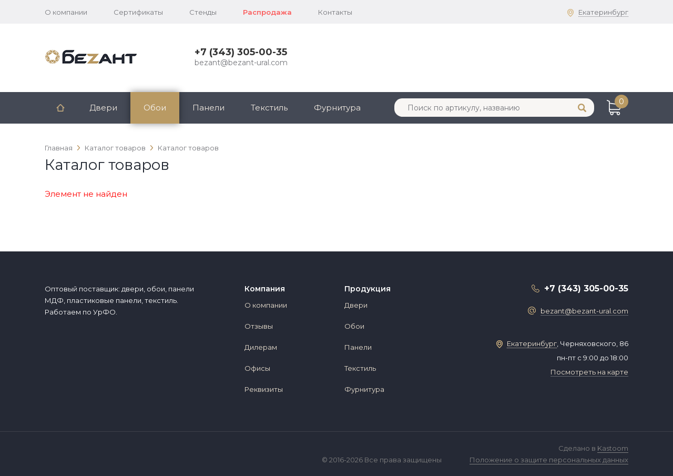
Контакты (335, 12)
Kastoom (612, 448)
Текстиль (269, 108)
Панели (208, 108)
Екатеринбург (603, 12)
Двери (103, 108)
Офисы (257, 368)
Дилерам (260, 347)
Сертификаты (138, 12)
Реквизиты (263, 389)
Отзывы (258, 326)
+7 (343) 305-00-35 (241, 52)
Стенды (203, 12)
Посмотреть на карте (589, 372)
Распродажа (267, 12)
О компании (66, 12)
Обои (155, 108)
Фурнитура (337, 108)
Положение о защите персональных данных (549, 459)
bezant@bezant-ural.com (241, 62)
